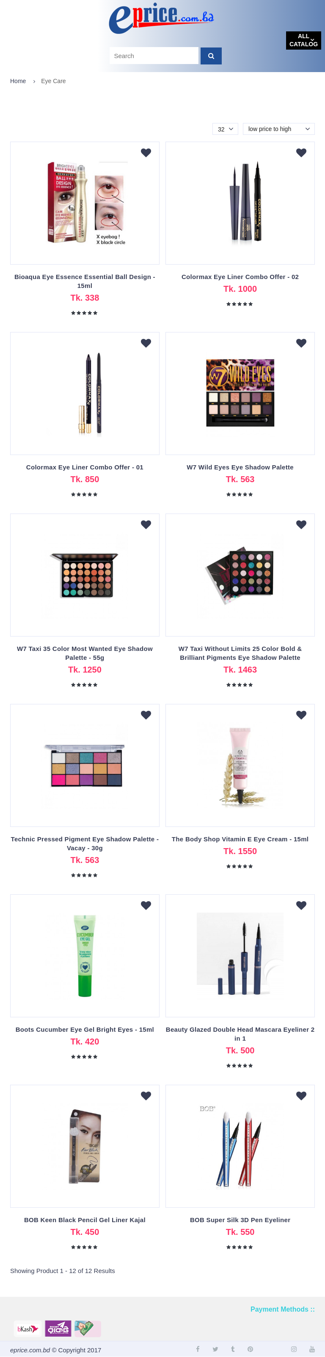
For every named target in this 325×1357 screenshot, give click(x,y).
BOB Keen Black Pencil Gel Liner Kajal (85, 1219)
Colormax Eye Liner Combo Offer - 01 (84, 467)
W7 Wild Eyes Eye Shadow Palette (240, 467)
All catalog (303, 40)
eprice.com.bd (30, 1350)
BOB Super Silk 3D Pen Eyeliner (240, 1219)
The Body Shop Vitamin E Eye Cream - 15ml (240, 839)
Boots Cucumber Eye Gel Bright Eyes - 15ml (85, 1029)
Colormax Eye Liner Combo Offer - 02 (240, 276)
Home (18, 81)
